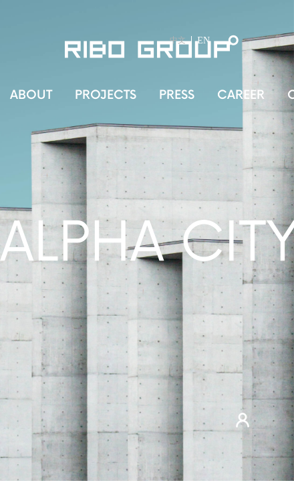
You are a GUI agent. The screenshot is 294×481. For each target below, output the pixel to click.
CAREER (241, 95)
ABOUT (31, 95)
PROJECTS (105, 95)
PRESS (176, 95)
